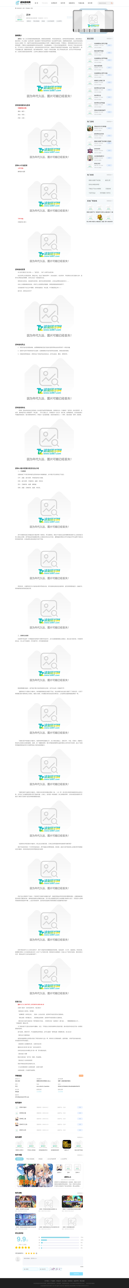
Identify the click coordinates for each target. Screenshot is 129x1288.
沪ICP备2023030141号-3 (82, 1285)
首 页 (36, 3)
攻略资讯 (72, 3)
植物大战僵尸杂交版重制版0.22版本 (91, 209)
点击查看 (60, 1091)
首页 (24, 8)
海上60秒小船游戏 (91, 218)
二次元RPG (59, 21)
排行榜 (90, 3)
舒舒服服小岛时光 (105, 193)
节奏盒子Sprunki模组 (95, 188)
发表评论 (76, 1273)
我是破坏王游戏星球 (100, 209)
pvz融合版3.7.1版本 (108, 209)
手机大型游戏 (36, 21)
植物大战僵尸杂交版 (95, 180)
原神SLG (29, 21)
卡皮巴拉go (92, 193)
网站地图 (82, 1281)
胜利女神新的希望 (94, 184)
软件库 (63, 3)
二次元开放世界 (50, 21)
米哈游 (43, 21)
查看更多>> (80, 1137)
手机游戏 (45, 3)
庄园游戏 (108, 188)
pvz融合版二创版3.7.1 (99, 218)
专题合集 (81, 3)
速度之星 (107, 180)
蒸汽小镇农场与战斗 (109, 218)
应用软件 (54, 3)
